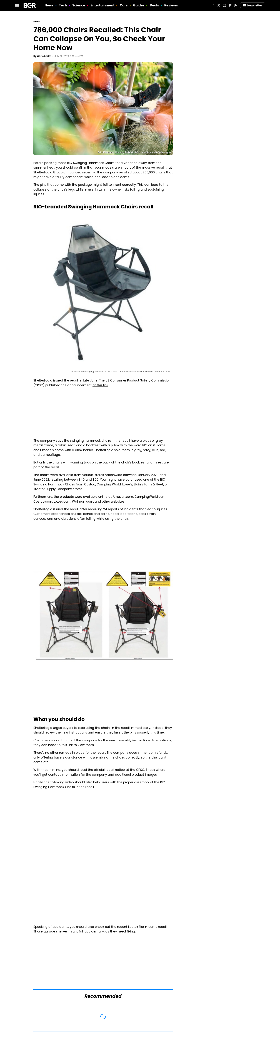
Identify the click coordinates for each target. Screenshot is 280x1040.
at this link (100, 385)
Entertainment (102, 5)
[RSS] (235, 5)
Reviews (171, 5)
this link (67, 745)
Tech (63, 5)
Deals (154, 5)
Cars (124, 5)
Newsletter (252, 5)
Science (78, 5)
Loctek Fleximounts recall (147, 927)
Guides (139, 5)
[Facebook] (213, 5)
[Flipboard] (230, 5)
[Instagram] (224, 5)
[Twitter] (218, 5)
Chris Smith (44, 56)
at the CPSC (135, 770)
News (49, 5)
